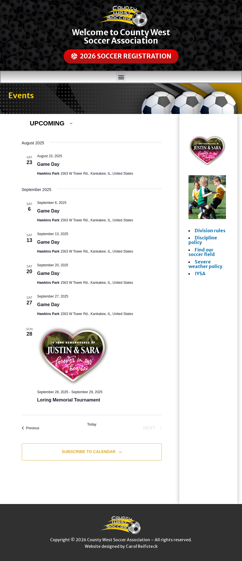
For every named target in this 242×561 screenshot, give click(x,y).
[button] (121, 77)
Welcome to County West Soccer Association (121, 36)
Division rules (210, 230)
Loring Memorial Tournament (68, 399)
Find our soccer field (201, 252)
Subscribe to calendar (88, 451)
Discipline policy (202, 240)
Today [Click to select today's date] (91, 424)
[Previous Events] (31, 428)
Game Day (48, 164)
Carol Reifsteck (142, 546)
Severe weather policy (205, 264)
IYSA (200, 273)
